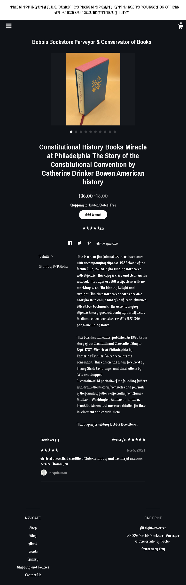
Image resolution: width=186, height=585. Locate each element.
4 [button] (86, 132)
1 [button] (71, 132)
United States (98, 205)
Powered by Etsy (153, 548)
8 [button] (105, 132)
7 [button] (100, 132)
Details (46, 256)
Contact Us (33, 574)
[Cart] (180, 27)
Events (33, 551)
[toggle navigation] (9, 26)
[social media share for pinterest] (89, 243)
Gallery (33, 559)
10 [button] (115, 132)
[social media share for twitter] (80, 243)
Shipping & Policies (53, 266)
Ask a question (107, 243)
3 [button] (81, 132)
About (33, 543)
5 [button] (90, 132)
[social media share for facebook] (70, 243)
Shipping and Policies (33, 567)
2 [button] (76, 132)
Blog (33, 535)
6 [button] (95, 132)
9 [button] (110, 132)
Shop (33, 527)
